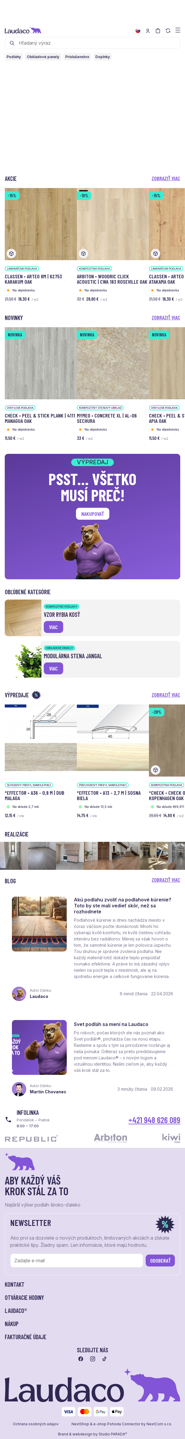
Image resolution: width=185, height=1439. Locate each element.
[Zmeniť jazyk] (138, 30)
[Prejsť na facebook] (80, 1359)
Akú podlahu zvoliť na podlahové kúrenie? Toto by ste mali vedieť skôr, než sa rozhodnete (122, 906)
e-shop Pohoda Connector (116, 1424)
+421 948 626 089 (154, 1120)
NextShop (80, 1424)
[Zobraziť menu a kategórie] (177, 30)
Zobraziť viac (166, 178)
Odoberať (160, 1261)
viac (53, 627)
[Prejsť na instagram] (92, 1359)
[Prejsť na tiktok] (104, 1359)
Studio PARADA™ (113, 1434)
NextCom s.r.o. (159, 1424)
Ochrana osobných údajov (36, 1424)
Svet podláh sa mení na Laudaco (111, 1024)
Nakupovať (92, 513)
